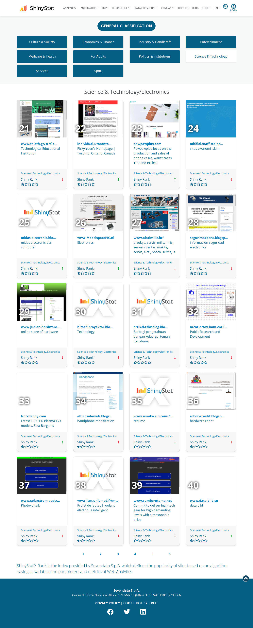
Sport (98, 71)
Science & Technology (211, 56)
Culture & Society (42, 42)
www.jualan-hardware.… (41, 327)
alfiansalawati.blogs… (94, 416)
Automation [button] (88, 8)
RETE (154, 603)
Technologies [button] (120, 8)
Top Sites (183, 8)
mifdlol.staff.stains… (206, 144)
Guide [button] (205, 8)
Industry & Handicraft (155, 42)
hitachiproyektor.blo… (95, 327)
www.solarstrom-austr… (40, 500)
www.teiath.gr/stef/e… (39, 144)
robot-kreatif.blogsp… (207, 416)
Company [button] (167, 8)
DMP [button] (104, 8)
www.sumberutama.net (153, 500)
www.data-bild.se (204, 500)
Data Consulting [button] (145, 8)
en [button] (216, 8)
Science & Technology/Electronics (40, 173)
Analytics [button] (69, 8)
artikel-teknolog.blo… (151, 327)
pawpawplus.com (147, 144)
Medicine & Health (42, 56)
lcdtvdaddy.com (33, 416)
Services (42, 71)
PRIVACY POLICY (107, 603)
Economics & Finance (98, 42)
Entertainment (211, 42)
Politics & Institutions (155, 56)
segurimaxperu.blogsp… (209, 238)
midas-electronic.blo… (38, 238)
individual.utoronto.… (94, 144)
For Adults (98, 56)
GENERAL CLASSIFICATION (126, 25)
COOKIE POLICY (135, 603)
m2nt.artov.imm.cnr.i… (208, 327)
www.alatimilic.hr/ (149, 238)
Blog (195, 8)
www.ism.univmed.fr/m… (97, 500)
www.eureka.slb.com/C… (153, 416)
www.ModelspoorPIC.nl (95, 238)
